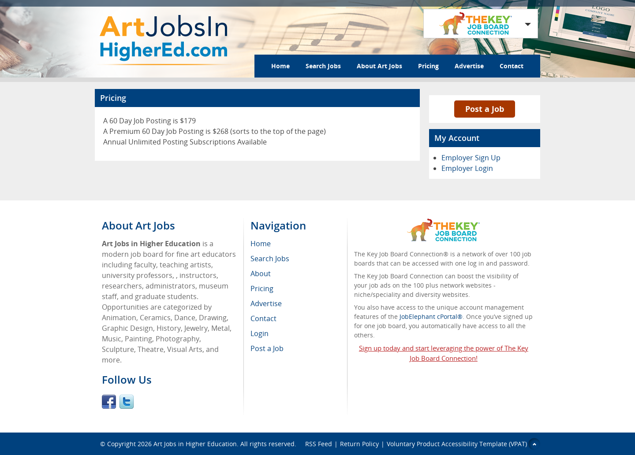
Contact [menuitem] (263, 318)
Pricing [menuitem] (261, 288)
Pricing (428, 66)
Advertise (469, 66)
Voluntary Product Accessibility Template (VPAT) (457, 444)
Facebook (109, 402)
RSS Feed (318, 444)
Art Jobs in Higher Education (195, 444)
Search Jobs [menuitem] (269, 258)
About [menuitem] (260, 273)
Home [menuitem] (260, 243)
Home (280, 66)
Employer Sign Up (471, 158)
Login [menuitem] (259, 333)
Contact (511, 66)
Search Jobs (323, 66)
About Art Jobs (379, 66)
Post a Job (484, 109)
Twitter (127, 402)
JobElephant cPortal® (431, 316)
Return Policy (359, 444)
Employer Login (467, 168)
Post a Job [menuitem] (267, 348)
